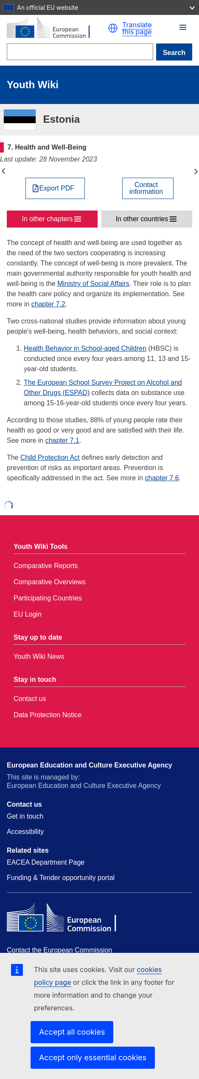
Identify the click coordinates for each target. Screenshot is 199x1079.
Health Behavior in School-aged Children (85, 348)
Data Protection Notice (47, 714)
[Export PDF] (55, 188)
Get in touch (25, 816)
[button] (113, 28)
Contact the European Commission (59, 950)
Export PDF (56, 188)
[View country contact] (148, 188)
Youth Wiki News (39, 656)
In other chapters (47, 218)
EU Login (28, 614)
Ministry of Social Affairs (93, 283)
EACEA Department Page (45, 862)
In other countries (142, 218)
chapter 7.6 (162, 478)
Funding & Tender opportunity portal (61, 877)
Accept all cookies (72, 1031)
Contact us (30, 698)
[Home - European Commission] (57, 28)
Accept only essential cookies (92, 1057)
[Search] (80, 51)
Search (174, 52)
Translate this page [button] (137, 28)
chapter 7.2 (48, 304)
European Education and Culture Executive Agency (89, 765)
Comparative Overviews (50, 582)
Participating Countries (48, 598)
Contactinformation (146, 188)
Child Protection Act (50, 457)
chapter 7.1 (62, 440)
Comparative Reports (46, 565)
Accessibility (25, 831)
